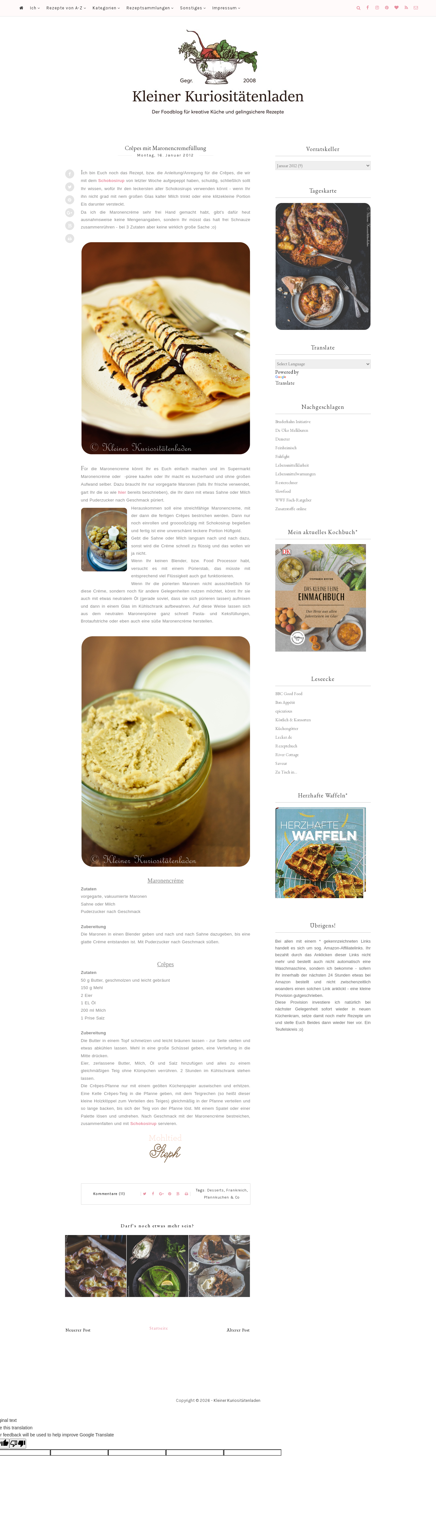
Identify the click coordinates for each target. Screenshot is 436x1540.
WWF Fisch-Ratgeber (293, 500)
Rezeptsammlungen (148, 7)
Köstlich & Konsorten (293, 720)
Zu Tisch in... (286, 772)
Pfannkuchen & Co (222, 1197)
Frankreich (236, 1190)
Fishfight (282, 456)
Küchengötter (286, 728)
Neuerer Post (78, 1330)
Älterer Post (238, 1330)
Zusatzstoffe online (291, 509)
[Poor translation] (17, 1444)
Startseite (158, 1328)
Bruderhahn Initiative (293, 421)
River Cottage (287, 754)
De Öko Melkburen (291, 430)
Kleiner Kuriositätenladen (237, 1400)
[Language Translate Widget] (323, 364)
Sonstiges (191, 7)
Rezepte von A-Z (64, 7)
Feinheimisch (286, 448)
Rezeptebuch (286, 746)
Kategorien (105, 7)
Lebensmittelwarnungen (295, 474)
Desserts (215, 1190)
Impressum (224, 7)
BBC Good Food (288, 693)
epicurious (283, 711)
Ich (33, 7)
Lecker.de (283, 737)
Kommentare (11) (109, 1194)
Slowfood (283, 491)
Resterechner (286, 482)
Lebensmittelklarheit (292, 465)
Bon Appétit (285, 702)
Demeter (282, 439)
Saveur (281, 763)
